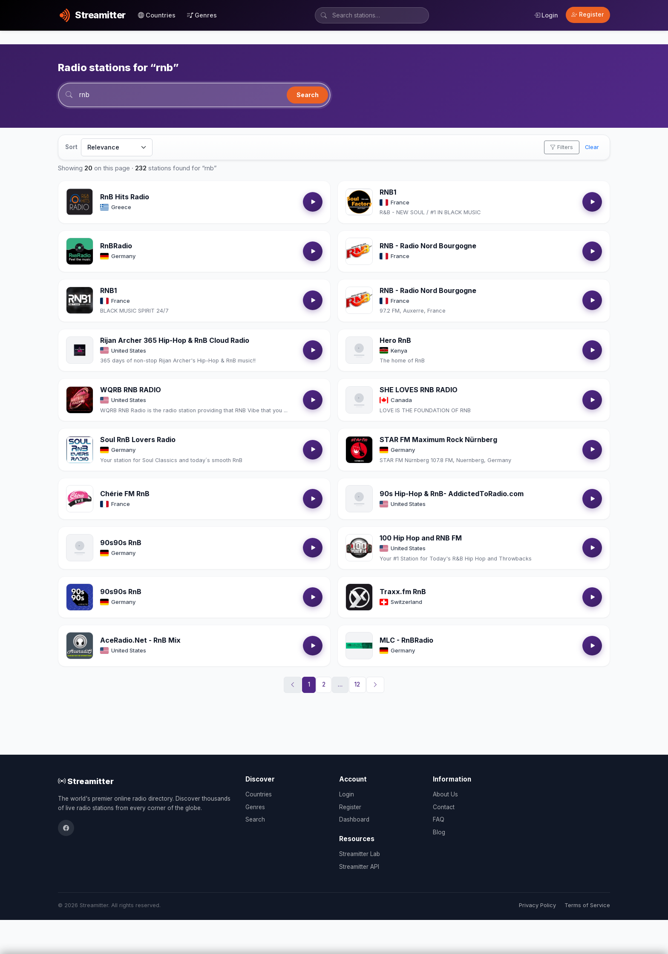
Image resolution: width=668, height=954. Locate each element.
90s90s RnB (120, 543)
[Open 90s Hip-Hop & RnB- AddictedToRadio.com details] (359, 499)
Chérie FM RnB (125, 493)
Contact (444, 807)
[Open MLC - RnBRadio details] (359, 646)
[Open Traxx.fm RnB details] (359, 597)
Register (587, 14)
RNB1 (388, 192)
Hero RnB (395, 340)
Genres (202, 15)
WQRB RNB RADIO (130, 390)
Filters (561, 148)
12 (357, 684)
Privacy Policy (537, 905)
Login (546, 15)
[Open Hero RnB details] (359, 350)
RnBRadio (116, 246)
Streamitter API (359, 866)
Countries (157, 15)
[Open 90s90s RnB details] (79, 548)
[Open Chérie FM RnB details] (79, 499)
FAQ (438, 819)
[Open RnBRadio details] (79, 251)
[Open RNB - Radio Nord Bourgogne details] (359, 251)
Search (308, 94)
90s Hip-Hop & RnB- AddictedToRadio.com (452, 493)
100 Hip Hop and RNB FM (421, 538)
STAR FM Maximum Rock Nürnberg (438, 440)
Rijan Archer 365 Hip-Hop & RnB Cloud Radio (174, 340)
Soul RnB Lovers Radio (138, 440)
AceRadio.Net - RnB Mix (140, 640)
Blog (439, 832)
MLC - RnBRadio (406, 640)
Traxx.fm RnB (403, 592)
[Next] (375, 685)
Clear (592, 147)
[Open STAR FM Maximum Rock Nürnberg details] (359, 449)
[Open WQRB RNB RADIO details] (79, 400)
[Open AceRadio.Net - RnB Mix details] (79, 646)
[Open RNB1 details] (359, 202)
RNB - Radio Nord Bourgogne (428, 246)
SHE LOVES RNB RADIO (419, 390)
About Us (445, 794)
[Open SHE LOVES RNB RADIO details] (359, 400)
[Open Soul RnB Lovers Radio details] (79, 449)
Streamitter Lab (359, 854)
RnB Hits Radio (124, 197)
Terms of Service (587, 905)
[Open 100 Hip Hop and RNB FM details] (359, 548)
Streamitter (86, 781)
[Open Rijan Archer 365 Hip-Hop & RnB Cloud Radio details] (79, 350)
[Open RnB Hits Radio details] (79, 202)
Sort (71, 147)
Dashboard (354, 819)
